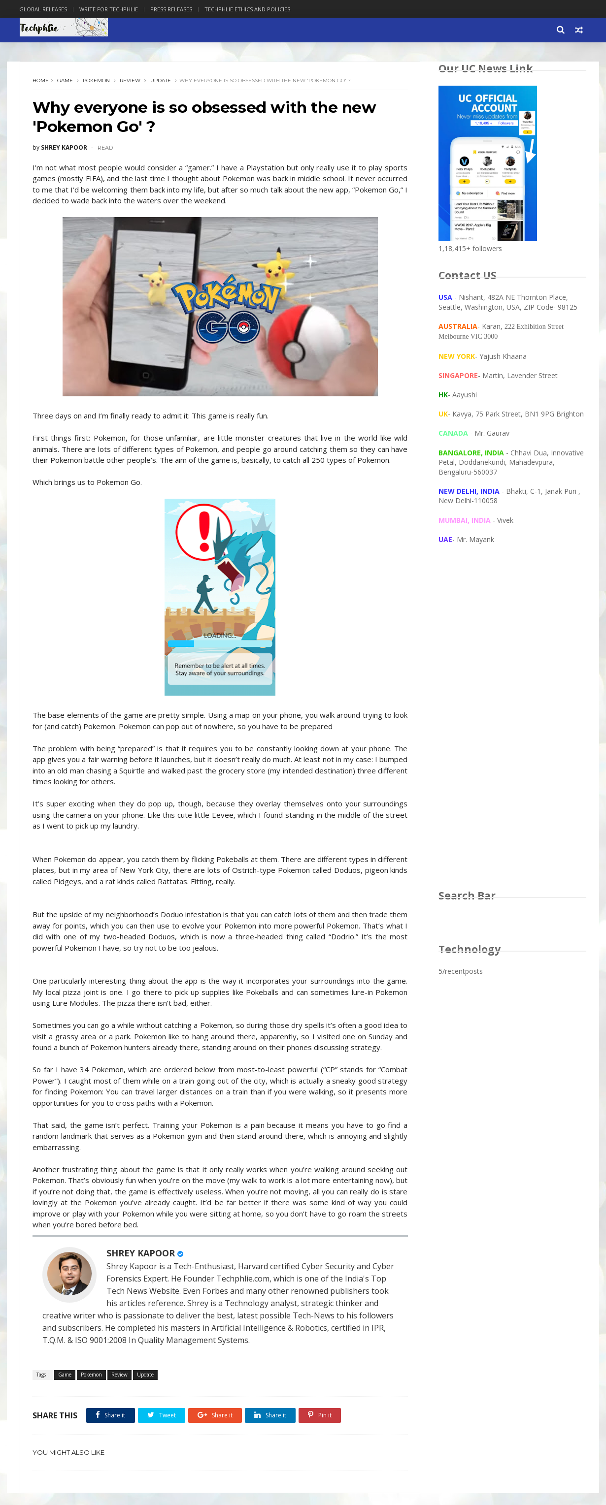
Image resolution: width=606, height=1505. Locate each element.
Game (65, 81)
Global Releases (43, 9)
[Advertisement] (512, 726)
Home (41, 81)
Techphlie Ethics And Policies (248, 9)
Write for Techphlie (109, 9)
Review (130, 81)
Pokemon (96, 81)
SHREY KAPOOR (140, 1265)
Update (160, 81)
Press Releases (172, 9)
